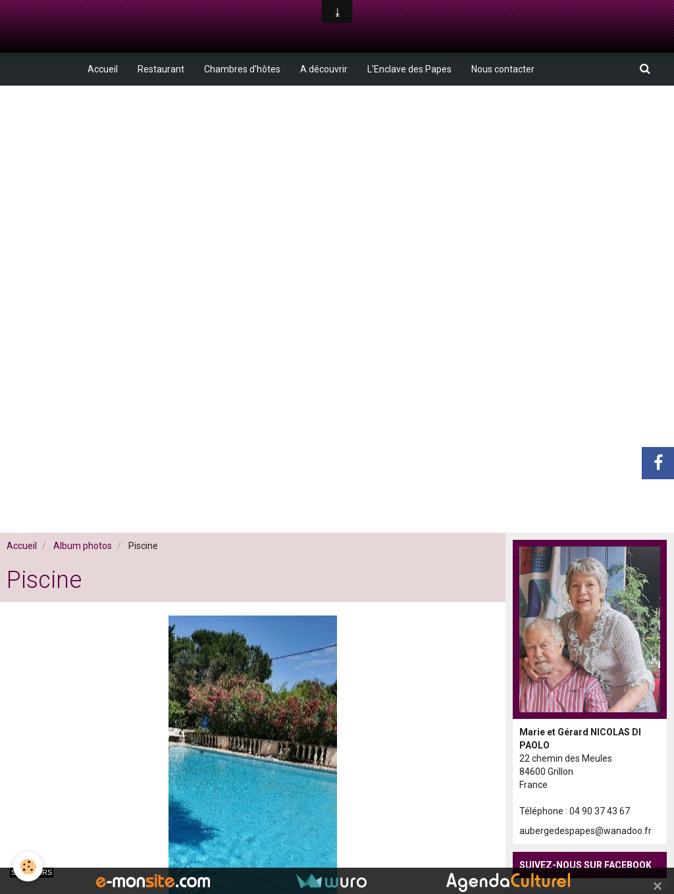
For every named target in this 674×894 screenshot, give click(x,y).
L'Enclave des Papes (409, 69)
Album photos (82, 545)
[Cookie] (28, 866)
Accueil (103, 69)
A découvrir (324, 69)
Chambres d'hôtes (242, 69)
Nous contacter (502, 69)
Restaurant (161, 69)
